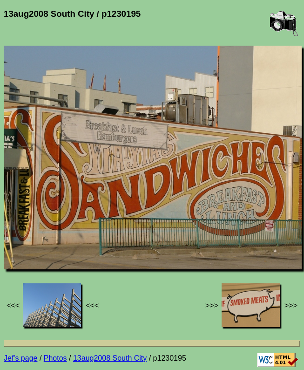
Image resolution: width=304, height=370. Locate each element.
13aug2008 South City (110, 358)
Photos (55, 358)
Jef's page (20, 358)
